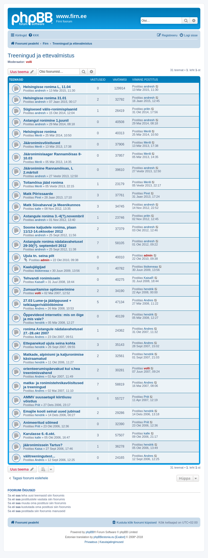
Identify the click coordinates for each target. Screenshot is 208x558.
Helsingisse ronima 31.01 (45, 98)
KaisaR (39, 282)
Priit (37, 405)
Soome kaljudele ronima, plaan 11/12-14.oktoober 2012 (49, 229)
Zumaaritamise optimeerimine (48, 289)
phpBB (90, 532)
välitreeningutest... (39, 456)
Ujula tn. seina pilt (38, 256)
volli (29, 61)
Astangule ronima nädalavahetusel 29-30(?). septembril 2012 (53, 243)
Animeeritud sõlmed (40, 422)
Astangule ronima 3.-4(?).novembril (53, 216)
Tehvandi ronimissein (41, 278)
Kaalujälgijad (34, 267)
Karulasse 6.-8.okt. (39, 434)
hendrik (149, 289)
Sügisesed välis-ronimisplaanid (50, 109)
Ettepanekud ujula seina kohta (49, 343)
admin (45, 260)
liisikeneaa (42, 270)
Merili (38, 135)
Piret (38, 197)
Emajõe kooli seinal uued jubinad (51, 411)
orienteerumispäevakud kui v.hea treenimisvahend (51, 371)
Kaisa (38, 448)
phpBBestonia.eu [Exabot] (109, 537)
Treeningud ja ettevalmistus (41, 55)
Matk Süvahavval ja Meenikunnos (51, 205)
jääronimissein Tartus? (42, 445)
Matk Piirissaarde (38, 194)
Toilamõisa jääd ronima (43, 182)
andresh (40, 90)
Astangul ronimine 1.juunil (46, 120)
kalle (38, 208)
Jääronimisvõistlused (41, 143)
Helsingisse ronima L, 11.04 (47, 87)
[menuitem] (33, 35)
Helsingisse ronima (39, 132)
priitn (147, 108)
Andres (39, 308)
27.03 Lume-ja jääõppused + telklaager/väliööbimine (47, 303)
